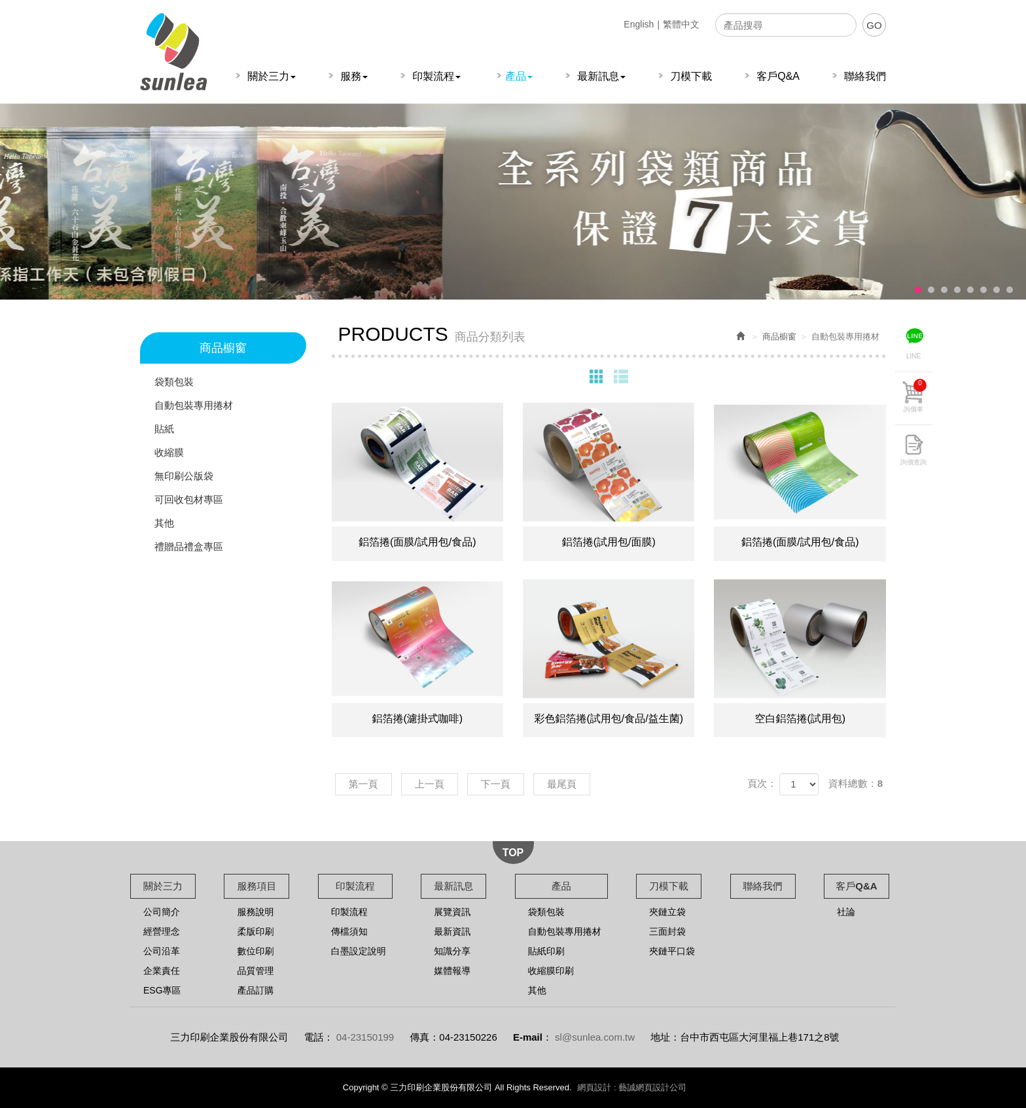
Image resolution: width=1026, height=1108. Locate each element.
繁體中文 (681, 24)
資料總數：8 (855, 783)
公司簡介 (161, 912)
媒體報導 (452, 970)
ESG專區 (162, 990)
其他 (164, 522)
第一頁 (363, 783)
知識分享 (452, 951)
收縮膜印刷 (551, 970)
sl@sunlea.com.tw (595, 1037)
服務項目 (256, 886)
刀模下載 (668, 886)
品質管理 (255, 970)
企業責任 (161, 970)
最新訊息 (453, 886)
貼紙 (164, 428)
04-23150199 (365, 1037)
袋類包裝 (174, 381)
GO (873, 25)
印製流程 (355, 886)
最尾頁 (561, 783)
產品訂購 (255, 990)
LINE (913, 356)
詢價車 (915, 396)
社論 (846, 912)
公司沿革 (161, 951)
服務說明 (255, 912)
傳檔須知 (349, 931)
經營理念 (161, 931)
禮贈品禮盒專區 (188, 546)
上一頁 (429, 783)
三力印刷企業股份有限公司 (173, 51)
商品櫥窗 (779, 336)
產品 (561, 886)
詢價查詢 (913, 462)
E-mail (527, 1037)
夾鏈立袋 (667, 912)
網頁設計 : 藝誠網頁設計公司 (631, 1087)
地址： (665, 1037)
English (639, 24)
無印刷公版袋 (183, 475)
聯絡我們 (763, 886)
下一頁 (495, 783)
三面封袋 (667, 931)
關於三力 (163, 886)
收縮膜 (169, 452)
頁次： (762, 783)
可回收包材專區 (188, 499)
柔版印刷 (255, 931)
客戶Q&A (856, 886)
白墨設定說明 (358, 951)
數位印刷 (255, 951)
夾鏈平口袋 (672, 951)
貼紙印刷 (546, 951)
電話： (319, 1037)
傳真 (419, 1037)
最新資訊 (452, 931)
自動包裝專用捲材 (193, 405)
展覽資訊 (452, 912)
